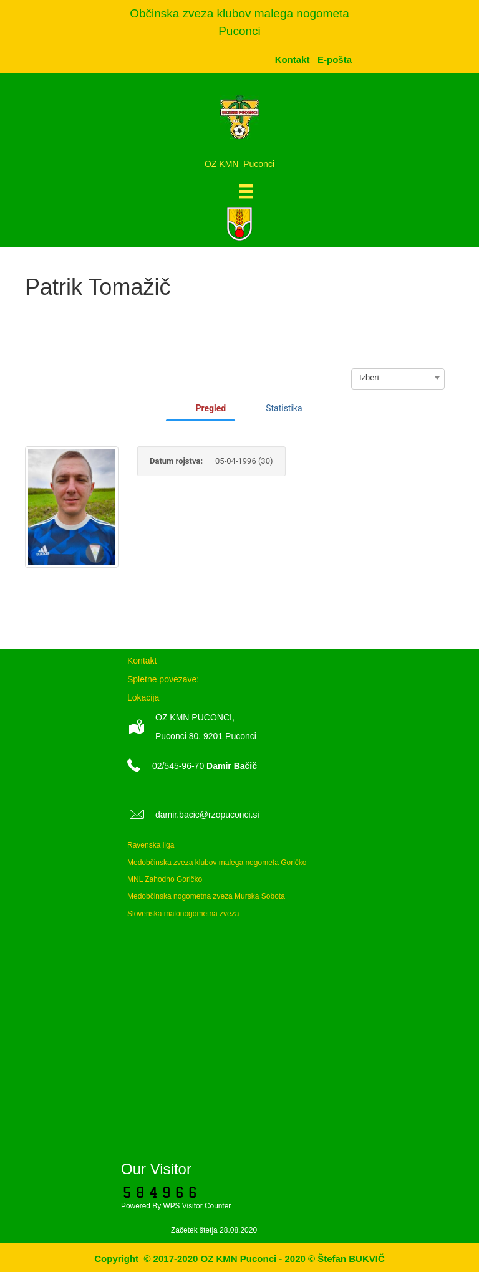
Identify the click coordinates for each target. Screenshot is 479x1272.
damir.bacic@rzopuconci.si (207, 815)
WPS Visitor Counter (197, 1206)
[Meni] (246, 191)
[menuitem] (334, 59)
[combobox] (398, 377)
